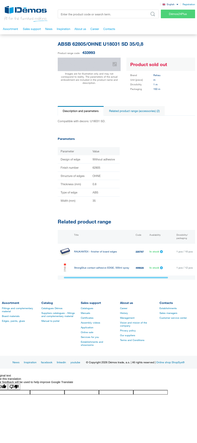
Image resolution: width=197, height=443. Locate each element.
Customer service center (173, 317)
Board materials (11, 316)
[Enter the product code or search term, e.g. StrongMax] (108, 14)
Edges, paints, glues (13, 320)
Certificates (87, 317)
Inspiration (30, 362)
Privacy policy (128, 330)
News (16, 362)
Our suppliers (127, 335)
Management (127, 317)
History (124, 312)
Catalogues (87, 308)
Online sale (87, 332)
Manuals (85, 312)
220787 (140, 251)
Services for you (90, 336)
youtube (75, 362)
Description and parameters (81, 111)
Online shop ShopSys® (170, 362)
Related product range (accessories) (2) (134, 111)
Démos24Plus (178, 14)
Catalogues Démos (52, 308)
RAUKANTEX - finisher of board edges (95, 251)
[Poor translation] (14, 387)
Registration (189, 4)
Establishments (168, 308)
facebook (46, 362)
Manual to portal (50, 320)
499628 (140, 267)
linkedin (61, 362)
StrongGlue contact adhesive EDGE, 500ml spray (101, 267)
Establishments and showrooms (92, 343)
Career (123, 308)
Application (87, 327)
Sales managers (168, 312)
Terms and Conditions (132, 340)
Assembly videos (90, 322)
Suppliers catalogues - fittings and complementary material (58, 314)
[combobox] (170, 4)
